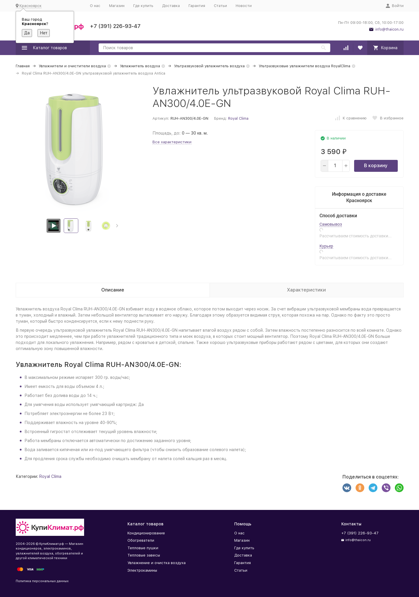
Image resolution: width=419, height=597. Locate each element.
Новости (244, 5)
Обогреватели (140, 540)
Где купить (143, 5)
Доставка (171, 5)
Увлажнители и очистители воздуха (72, 66)
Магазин (117, 5)
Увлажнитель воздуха (140, 66)
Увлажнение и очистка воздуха (156, 563)
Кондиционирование (146, 533)
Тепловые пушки (142, 548)
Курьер (326, 246)
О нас (95, 5)
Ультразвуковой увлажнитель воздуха (209, 66)
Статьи (220, 5)
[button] (117, 225)
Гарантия (197, 5)
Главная (23, 66)
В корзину (376, 165)
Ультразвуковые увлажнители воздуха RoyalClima (304, 66)
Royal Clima (238, 118)
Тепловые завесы (143, 555)
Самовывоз (330, 224)
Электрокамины (142, 570)
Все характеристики (171, 142)
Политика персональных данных (42, 581)
